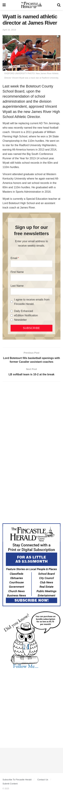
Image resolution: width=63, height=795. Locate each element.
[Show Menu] (4, 5)
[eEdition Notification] (12, 315)
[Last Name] (31, 291)
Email (14, 258)
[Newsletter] (12, 320)
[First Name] (31, 277)
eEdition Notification (26, 315)
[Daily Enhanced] (12, 311)
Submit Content (10, 783)
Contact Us (42, 779)
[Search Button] (58, 5)
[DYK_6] (31, 640)
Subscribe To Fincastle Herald (17, 779)
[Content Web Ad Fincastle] (31, 564)
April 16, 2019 (9, 29)
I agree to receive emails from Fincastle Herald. (32, 301)
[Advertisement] (31, 418)
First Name (17, 272)
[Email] (31, 263)
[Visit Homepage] (31, 5)
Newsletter (20, 319)
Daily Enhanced (23, 311)
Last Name (17, 285)
